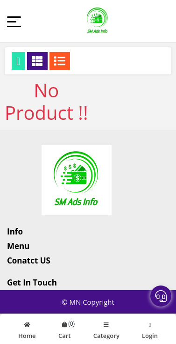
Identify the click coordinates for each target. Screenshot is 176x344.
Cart (64, 329)
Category (106, 329)
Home (27, 329)
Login (150, 329)
